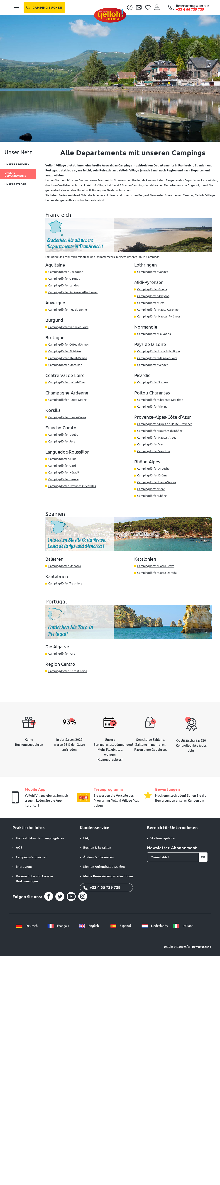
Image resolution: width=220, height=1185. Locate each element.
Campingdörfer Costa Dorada (157, 572)
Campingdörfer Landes (63, 285)
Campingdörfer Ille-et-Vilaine (67, 358)
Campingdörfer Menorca (64, 565)
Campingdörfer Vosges (152, 271)
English (89, 926)
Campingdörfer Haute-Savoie (156, 482)
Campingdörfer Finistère (64, 351)
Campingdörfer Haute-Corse (67, 417)
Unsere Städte (15, 184)
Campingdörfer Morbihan (65, 364)
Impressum (24, 866)
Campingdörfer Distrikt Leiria (67, 671)
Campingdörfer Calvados (154, 333)
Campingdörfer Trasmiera (65, 583)
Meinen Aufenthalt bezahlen (104, 866)
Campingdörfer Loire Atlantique (158, 351)
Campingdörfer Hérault (63, 472)
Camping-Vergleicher (31, 857)
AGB (19, 847)
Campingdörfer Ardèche (153, 468)
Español (120, 926)
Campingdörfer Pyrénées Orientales (72, 486)
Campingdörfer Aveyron (153, 296)
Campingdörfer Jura (61, 441)
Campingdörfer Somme (152, 382)
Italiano (183, 926)
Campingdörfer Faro (61, 653)
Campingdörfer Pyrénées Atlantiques (73, 292)
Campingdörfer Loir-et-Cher (66, 382)
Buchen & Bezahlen (97, 847)
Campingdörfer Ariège (152, 289)
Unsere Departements (15, 174)
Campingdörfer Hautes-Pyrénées (159, 316)
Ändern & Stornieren (98, 857)
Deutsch (27, 926)
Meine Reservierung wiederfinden (108, 876)
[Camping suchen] (44, 7)
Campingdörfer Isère (151, 488)
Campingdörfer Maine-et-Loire (157, 358)
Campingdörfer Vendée (152, 364)
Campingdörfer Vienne (152, 406)
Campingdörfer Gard (62, 465)
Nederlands (154, 926)
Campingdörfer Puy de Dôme (67, 309)
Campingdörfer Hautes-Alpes (156, 437)
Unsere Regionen (17, 164)
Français (58, 926)
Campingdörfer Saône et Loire (68, 327)
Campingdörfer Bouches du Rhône (160, 430)
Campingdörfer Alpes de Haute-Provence (164, 423)
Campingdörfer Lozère (63, 479)
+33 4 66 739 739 (101, 887)
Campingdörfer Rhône (152, 495)
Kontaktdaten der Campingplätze (40, 838)
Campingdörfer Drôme (152, 475)
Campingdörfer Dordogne (65, 271)
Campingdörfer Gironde (64, 278)
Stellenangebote (162, 838)
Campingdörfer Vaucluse (153, 451)
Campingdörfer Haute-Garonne (157, 309)
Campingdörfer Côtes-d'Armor (68, 344)
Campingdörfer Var (150, 444)
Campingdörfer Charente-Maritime (160, 399)
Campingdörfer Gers (150, 302)
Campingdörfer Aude (62, 458)
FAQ (86, 838)
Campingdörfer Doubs (63, 434)
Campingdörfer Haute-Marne (67, 399)
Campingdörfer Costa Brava (155, 565)
